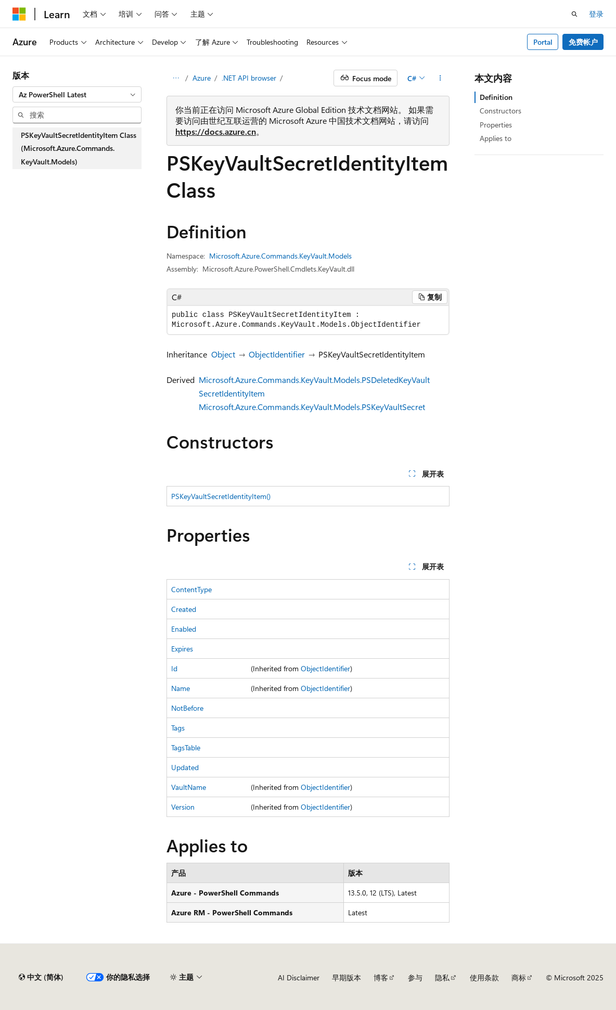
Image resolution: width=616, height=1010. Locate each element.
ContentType (191, 589)
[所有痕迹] (175, 78)
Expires (182, 649)
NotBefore (187, 708)
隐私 (442, 977)
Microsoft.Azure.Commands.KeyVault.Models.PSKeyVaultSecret (312, 406)
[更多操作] (440, 78)
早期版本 (346, 977)
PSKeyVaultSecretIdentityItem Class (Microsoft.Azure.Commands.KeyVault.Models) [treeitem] (78, 148)
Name (180, 688)
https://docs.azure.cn (215, 131)
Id (174, 668)
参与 (415, 977)
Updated (185, 767)
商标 (518, 977)
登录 (596, 14)
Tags (178, 728)
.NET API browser (249, 78)
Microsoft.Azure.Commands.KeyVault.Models (280, 256)
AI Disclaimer (298, 977)
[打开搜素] (574, 14)
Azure (201, 78)
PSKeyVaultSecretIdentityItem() (221, 496)
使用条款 (484, 977)
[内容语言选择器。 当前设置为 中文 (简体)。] (41, 977)
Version (183, 807)
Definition (496, 97)
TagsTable (185, 747)
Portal (543, 42)
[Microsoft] (19, 14)
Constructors (500, 111)
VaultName (188, 787)
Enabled (183, 629)
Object (223, 354)
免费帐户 (583, 42)
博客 (381, 977)
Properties (496, 125)
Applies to (495, 138)
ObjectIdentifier (277, 354)
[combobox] (77, 94)
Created (183, 609)
